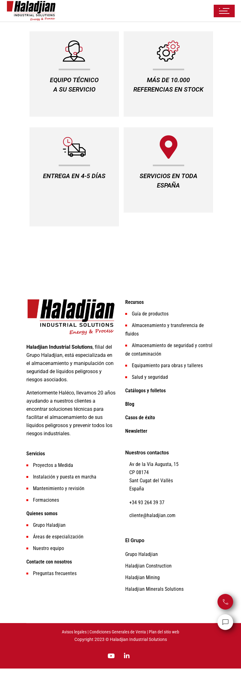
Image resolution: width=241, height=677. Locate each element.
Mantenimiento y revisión (58, 488)
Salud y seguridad (150, 377)
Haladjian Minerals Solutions (154, 589)
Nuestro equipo (48, 548)
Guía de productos (150, 314)
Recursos (134, 302)
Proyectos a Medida (53, 465)
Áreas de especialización (58, 537)
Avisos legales (74, 632)
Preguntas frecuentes (55, 573)
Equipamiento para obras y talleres (167, 365)
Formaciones (46, 500)
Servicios (35, 454)
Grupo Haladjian (49, 525)
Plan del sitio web (164, 632)
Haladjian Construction (148, 566)
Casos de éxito (140, 417)
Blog (129, 404)
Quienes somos (41, 513)
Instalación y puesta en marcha (64, 477)
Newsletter (136, 431)
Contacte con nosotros (49, 562)
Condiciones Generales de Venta (117, 632)
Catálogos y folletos (145, 391)
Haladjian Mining (142, 577)
